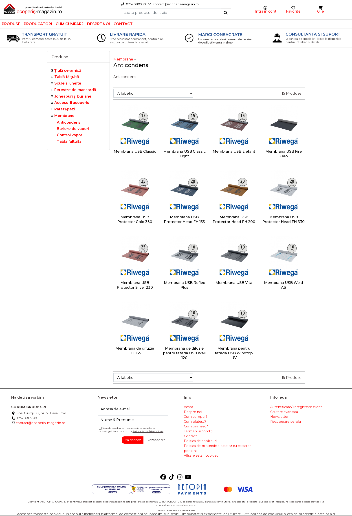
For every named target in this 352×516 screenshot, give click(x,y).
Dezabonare (156, 440)
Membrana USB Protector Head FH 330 (283, 219)
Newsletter (279, 417)
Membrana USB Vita (234, 283)
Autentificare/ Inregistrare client (296, 407)
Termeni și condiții (198, 431)
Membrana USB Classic (135, 151)
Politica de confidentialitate (148, 431)
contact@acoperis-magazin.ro (40, 423)
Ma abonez (133, 440)
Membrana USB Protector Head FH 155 (184, 219)
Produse (11, 24)
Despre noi (98, 24)
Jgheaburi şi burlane (72, 96)
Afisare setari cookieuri (202, 455)
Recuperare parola (285, 422)
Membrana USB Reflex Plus (184, 285)
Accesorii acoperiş (71, 103)
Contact (123, 24)
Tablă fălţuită (66, 77)
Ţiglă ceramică (67, 70)
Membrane (64, 116)
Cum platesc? (195, 422)
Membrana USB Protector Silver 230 (135, 285)
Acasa (188, 407)
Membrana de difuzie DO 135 (134, 350)
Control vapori (70, 135)
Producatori (38, 24)
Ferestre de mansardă (75, 90)
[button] (321, 8)
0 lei (321, 11)
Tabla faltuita (69, 141)
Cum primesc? (196, 426)
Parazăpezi (64, 109)
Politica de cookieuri (200, 441)
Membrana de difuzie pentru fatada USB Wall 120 (184, 353)
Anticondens (68, 122)
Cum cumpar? (70, 24)
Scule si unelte (67, 83)
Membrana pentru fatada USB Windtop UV (234, 353)
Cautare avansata (284, 412)
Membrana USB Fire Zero (283, 153)
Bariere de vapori (73, 129)
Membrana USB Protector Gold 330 (134, 219)
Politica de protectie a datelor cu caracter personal (217, 448)
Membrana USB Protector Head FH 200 (234, 219)
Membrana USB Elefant (234, 151)
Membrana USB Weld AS (283, 285)
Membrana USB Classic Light (184, 153)
